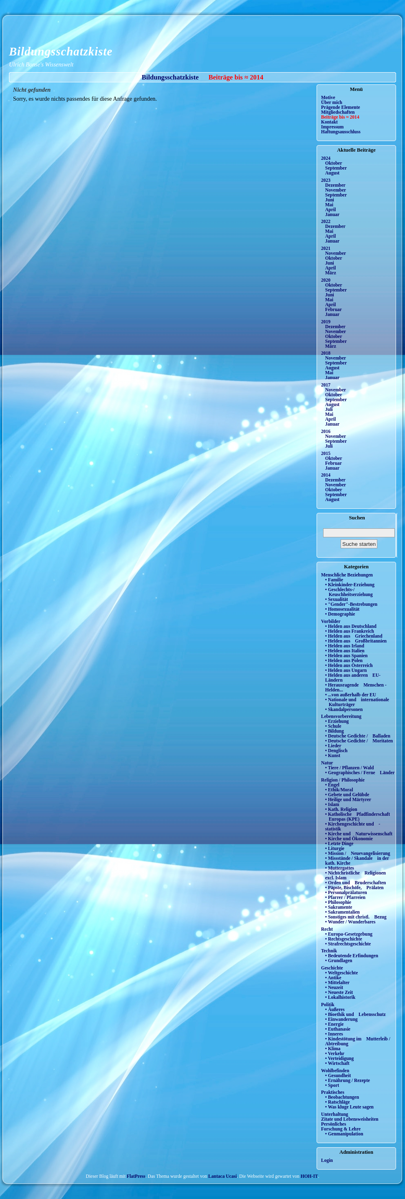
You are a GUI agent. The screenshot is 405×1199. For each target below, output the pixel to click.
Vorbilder (331, 621)
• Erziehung (337, 721)
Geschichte (332, 967)
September (336, 168)
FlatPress (136, 1176)
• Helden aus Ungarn (346, 670)
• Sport (332, 1085)
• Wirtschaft (337, 1063)
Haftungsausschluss (341, 131)
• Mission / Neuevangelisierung (357, 853)
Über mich (331, 102)
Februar (333, 309)
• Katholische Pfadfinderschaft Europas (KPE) (357, 816)
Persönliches (333, 1124)
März (330, 272)
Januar (332, 214)
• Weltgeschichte (341, 972)
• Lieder (333, 745)
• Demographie (340, 614)
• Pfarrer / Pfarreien (345, 897)
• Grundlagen (338, 960)
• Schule (333, 726)
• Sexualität (336, 599)
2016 (325, 431)
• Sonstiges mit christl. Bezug (356, 916)
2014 (325, 475)
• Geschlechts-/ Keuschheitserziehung (349, 592)
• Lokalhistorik (340, 997)
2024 (325, 158)
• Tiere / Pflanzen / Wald (349, 767)
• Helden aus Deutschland (350, 626)
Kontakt (329, 121)
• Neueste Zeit (339, 992)
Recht (327, 929)
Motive (328, 97)
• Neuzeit (334, 987)
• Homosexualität (342, 609)
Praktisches (332, 1092)
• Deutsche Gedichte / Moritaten (359, 740)
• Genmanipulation (344, 1133)
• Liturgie (334, 848)
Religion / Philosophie (343, 779)
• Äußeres (335, 1009)
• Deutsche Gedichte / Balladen (357, 735)
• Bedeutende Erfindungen (351, 955)
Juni (329, 199)
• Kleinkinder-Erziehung (349, 584)
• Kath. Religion (341, 809)
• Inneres (334, 1033)
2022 (325, 221)
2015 (325, 453)
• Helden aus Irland (344, 645)
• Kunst (332, 755)
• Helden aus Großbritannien (356, 640)
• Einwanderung (341, 1019)
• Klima (333, 1048)
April (330, 209)
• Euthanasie (337, 1029)
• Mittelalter (337, 982)
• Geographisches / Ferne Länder (360, 772)
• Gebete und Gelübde (347, 794)
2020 (325, 280)
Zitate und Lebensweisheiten (350, 1119)
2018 (325, 353)
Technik (329, 950)
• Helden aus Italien (345, 650)
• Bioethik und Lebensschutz (355, 1014)
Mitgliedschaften (338, 112)
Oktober (333, 163)
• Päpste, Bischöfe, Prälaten (354, 887)
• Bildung (334, 731)
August (332, 172)
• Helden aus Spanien (346, 655)
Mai (329, 204)
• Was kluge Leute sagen (349, 1106)
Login (327, 1160)
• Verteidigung (339, 1058)
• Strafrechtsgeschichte (348, 943)
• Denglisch (336, 750)
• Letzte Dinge (339, 843)
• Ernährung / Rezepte (347, 1080)
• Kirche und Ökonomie (349, 838)
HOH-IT (309, 1176)
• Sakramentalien (342, 912)
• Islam (332, 804)
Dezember (335, 185)
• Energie (334, 1024)
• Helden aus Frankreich (349, 631)
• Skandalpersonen (344, 709)
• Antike (333, 977)
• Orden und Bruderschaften (355, 882)
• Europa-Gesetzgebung (348, 934)
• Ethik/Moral (339, 789)
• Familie (334, 579)
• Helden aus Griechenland (353, 636)
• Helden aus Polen (344, 660)
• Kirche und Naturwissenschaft (358, 833)
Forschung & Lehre (341, 1128)
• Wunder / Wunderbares (350, 921)
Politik (328, 1004)
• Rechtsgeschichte (343, 938)
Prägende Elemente (340, 107)
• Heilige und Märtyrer (348, 799)
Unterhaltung (334, 1114)
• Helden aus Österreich (349, 665)
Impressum (332, 126)
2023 (325, 180)
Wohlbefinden (335, 1070)
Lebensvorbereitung (341, 716)
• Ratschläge (337, 1102)
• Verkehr (334, 1053)
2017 (325, 384)
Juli (329, 409)
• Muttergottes (339, 868)
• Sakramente (338, 907)
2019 (325, 321)
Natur (327, 762)
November (335, 190)
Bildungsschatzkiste (60, 51)
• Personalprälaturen (346, 892)
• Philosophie (338, 902)
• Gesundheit (338, 1075)
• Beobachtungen (342, 1097)
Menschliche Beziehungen (347, 574)
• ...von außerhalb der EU (350, 694)
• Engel (332, 784)
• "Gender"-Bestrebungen (351, 604)
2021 (325, 248)
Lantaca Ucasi (222, 1176)
